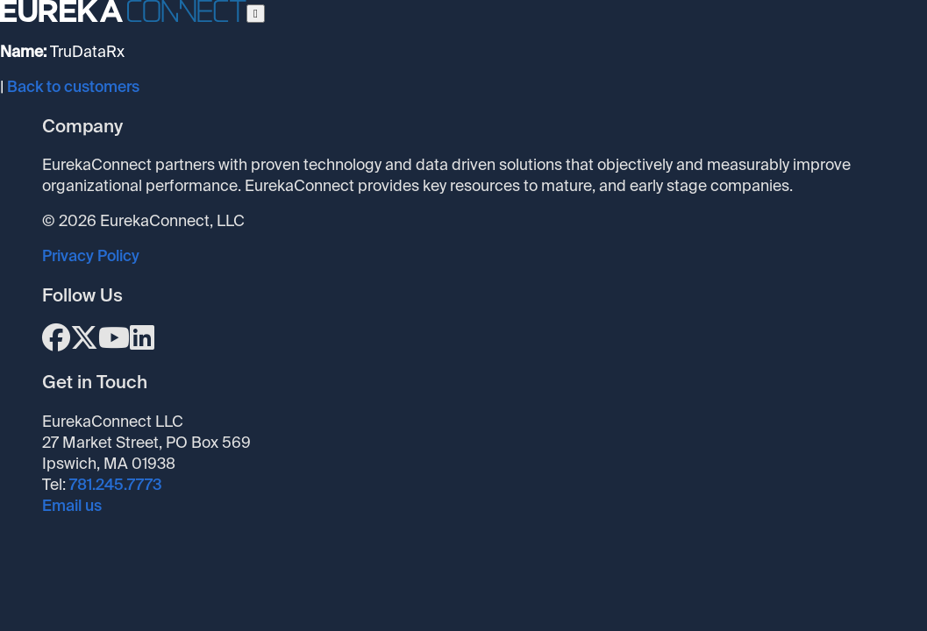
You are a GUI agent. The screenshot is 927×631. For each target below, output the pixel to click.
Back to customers (73, 86)
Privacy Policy (90, 256)
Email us (72, 505)
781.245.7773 (115, 484)
